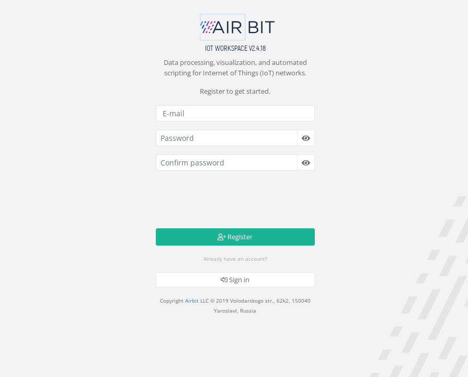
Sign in (235, 279)
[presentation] (235, 199)
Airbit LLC (197, 300)
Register (235, 236)
